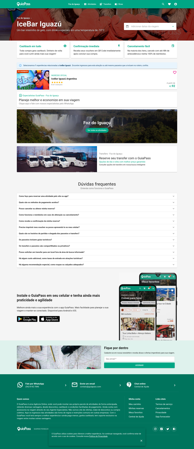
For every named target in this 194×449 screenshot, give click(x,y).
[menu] (127, 26)
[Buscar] (163, 4)
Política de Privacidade (98, 436)
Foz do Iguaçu (23, 18)
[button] (97, 80)
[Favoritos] (169, 4)
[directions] (173, 26)
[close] (141, 441)
